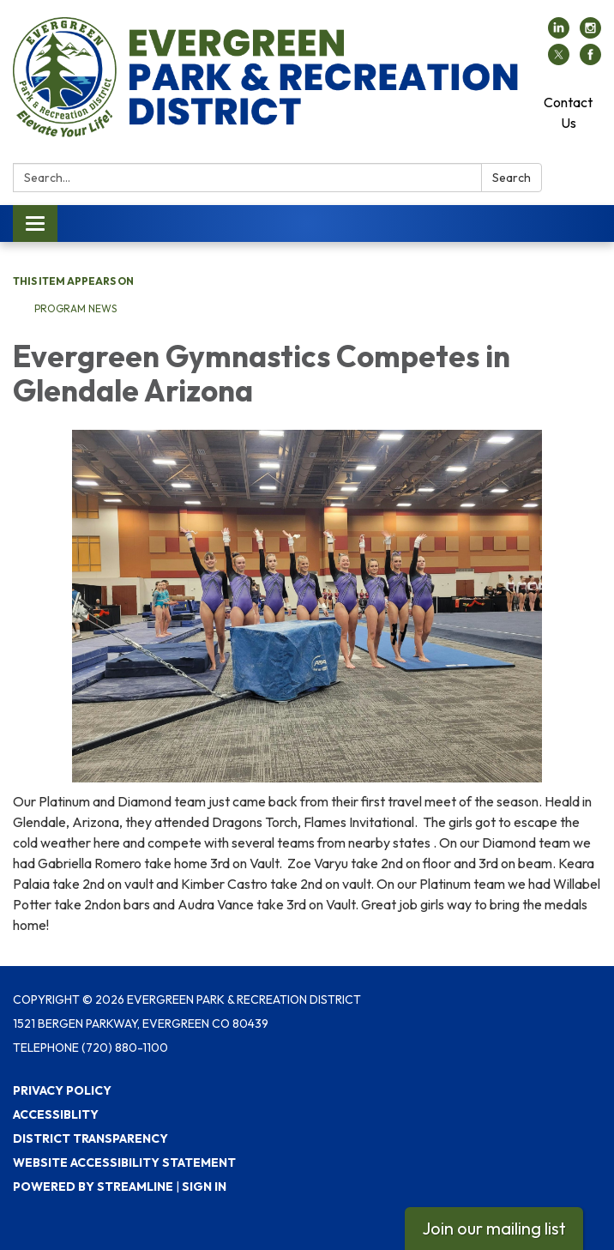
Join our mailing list (494, 1228)
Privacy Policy (62, 1090)
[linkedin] (558, 33)
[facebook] (590, 60)
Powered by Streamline (93, 1186)
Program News (75, 308)
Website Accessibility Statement (124, 1162)
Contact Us (568, 112)
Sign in (204, 1186)
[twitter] (558, 60)
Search (511, 177)
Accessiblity (56, 1114)
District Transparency (90, 1138)
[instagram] (590, 33)
